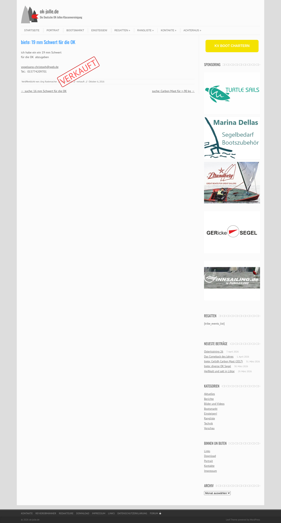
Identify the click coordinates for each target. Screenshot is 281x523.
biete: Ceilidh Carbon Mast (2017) (223, 361)
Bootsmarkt (75, 30)
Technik (208, 423)
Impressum (210, 471)
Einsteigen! (99, 30)
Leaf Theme (231, 519)
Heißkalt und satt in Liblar (219, 371)
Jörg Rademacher (48, 81)
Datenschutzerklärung (132, 513)
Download (210, 456)
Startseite (31, 30)
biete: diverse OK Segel (217, 366)
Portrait (53, 30)
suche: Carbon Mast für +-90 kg (173, 91)
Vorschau (209, 428)
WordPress (255, 519)
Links (207, 451)
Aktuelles (209, 394)
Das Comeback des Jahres (218, 356)
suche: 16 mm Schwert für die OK (44, 91)
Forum (154, 513)
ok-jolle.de (49, 11)
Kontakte (168, 30)
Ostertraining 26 (213, 351)
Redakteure (66, 513)
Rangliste (145, 30)
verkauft (81, 81)
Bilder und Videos (214, 404)
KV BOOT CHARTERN (232, 46)
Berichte (209, 399)
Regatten (122, 30)
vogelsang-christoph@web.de (40, 67)
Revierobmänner (45, 513)
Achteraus (192, 30)
